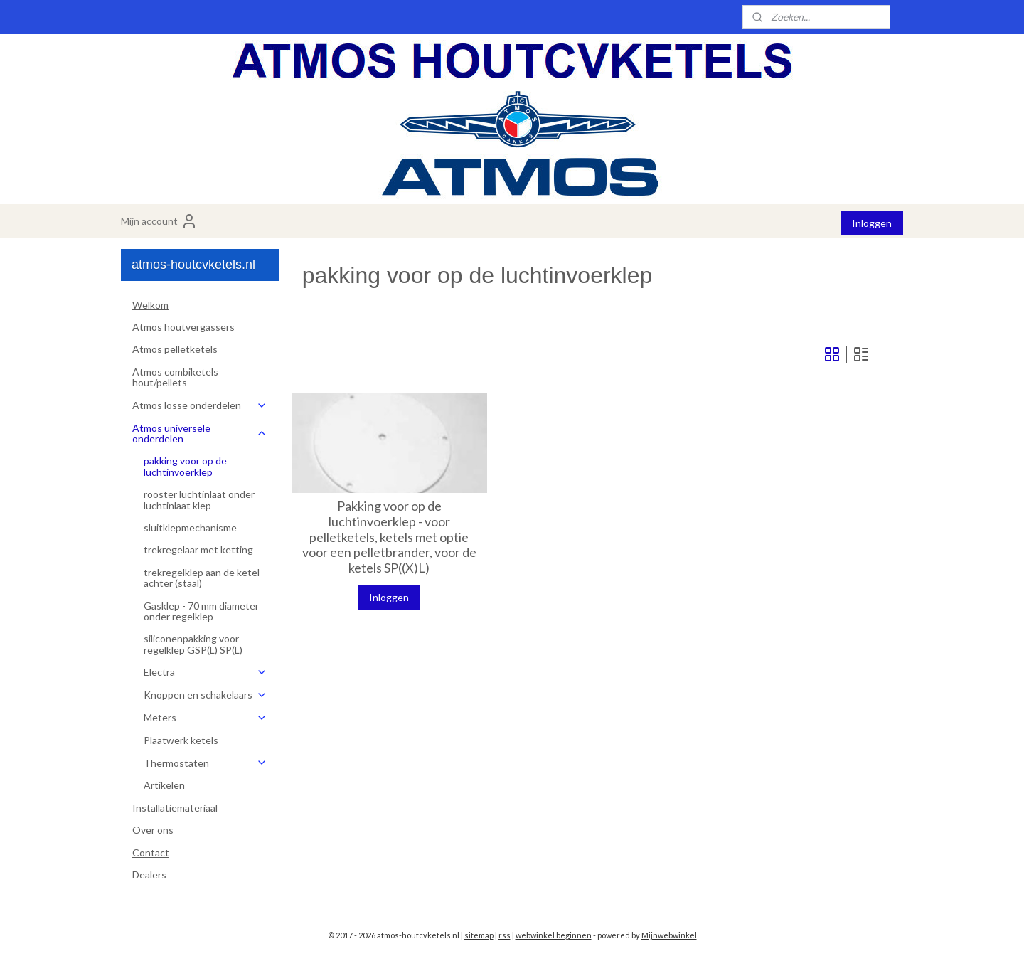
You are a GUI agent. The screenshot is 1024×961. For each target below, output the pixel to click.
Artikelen (164, 785)
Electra (205, 672)
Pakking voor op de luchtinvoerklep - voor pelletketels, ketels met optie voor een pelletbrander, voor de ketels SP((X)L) (389, 537)
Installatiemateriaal (175, 808)
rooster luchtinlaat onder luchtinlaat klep (199, 499)
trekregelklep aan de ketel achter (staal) (202, 577)
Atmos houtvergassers (183, 327)
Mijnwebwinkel (669, 935)
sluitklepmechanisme (190, 527)
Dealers (149, 875)
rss (504, 935)
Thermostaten (205, 763)
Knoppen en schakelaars (205, 695)
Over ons (153, 830)
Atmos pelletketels (175, 349)
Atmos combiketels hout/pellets (175, 377)
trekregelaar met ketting (198, 549)
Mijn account (159, 221)
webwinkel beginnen (554, 935)
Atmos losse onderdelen (199, 405)
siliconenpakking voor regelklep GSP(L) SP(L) (193, 643)
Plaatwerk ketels (181, 740)
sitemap (479, 935)
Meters (205, 717)
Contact (150, 852)
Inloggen (872, 223)
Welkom (150, 305)
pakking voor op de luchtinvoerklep (185, 466)
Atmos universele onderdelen (199, 433)
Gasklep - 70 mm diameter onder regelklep (201, 611)
